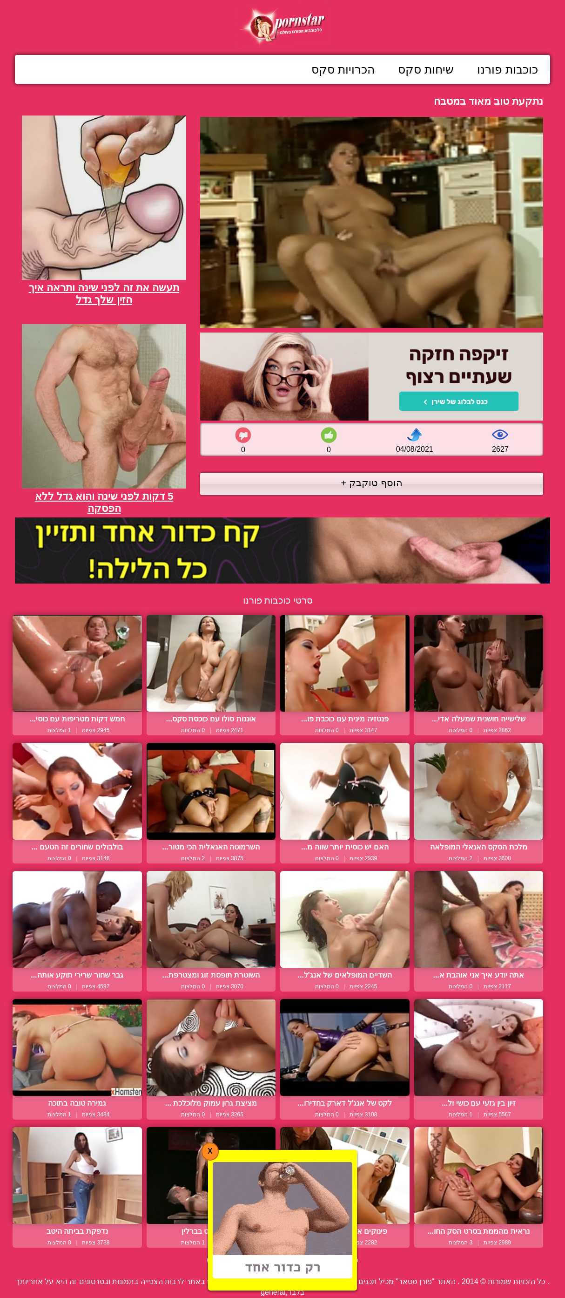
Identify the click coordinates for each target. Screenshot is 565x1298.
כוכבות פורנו (507, 69)
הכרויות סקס (343, 69)
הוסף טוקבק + (372, 482)
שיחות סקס (426, 69)
